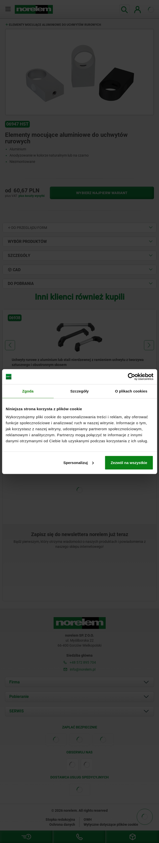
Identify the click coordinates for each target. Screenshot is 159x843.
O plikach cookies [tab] (131, 391)
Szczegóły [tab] (79, 391)
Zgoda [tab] (28, 391)
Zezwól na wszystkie (129, 462)
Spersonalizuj (78, 462)
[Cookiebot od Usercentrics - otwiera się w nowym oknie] (131, 376)
